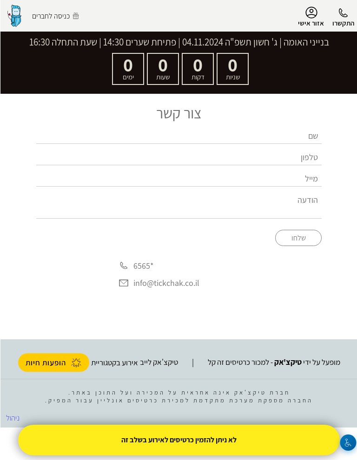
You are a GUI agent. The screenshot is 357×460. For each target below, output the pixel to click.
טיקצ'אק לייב (158, 362)
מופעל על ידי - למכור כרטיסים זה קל (273, 362)
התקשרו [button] (343, 23)
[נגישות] (348, 442)
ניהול (12, 418)
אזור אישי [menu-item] (311, 16)
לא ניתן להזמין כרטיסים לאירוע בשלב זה (178, 440)
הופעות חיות (53, 362)
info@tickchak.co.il (166, 283)
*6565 (143, 265)
